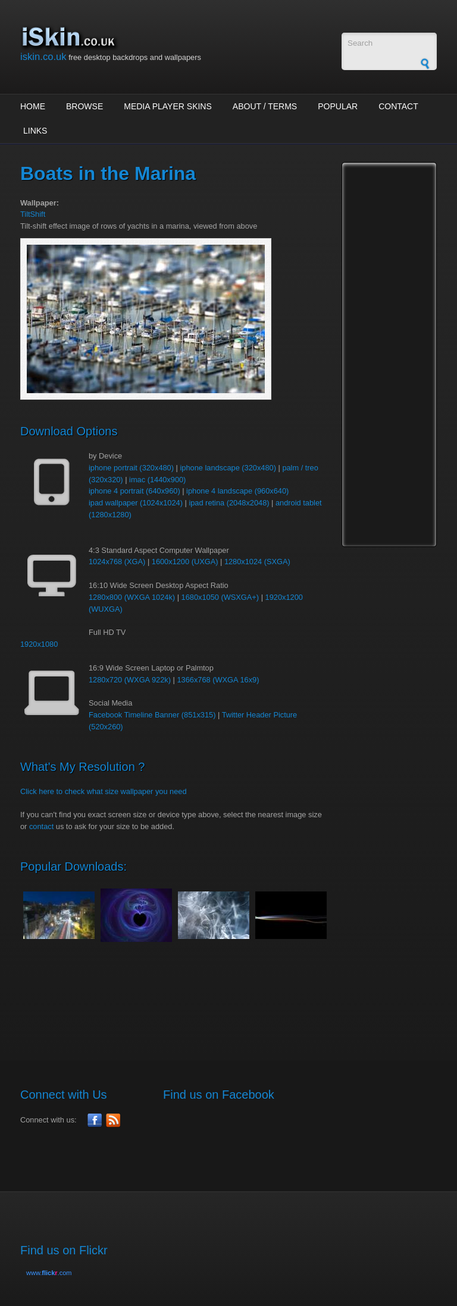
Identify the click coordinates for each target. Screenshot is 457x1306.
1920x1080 (39, 644)
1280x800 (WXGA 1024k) (132, 597)
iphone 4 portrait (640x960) (134, 490)
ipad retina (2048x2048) (229, 502)
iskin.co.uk (43, 56)
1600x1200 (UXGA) (185, 561)
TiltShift (32, 214)
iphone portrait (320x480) (131, 467)
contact (41, 826)
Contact (398, 106)
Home (32, 106)
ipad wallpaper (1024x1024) (136, 502)
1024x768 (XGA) (117, 561)
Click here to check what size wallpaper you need (103, 791)
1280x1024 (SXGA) (257, 561)
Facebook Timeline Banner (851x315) (152, 714)
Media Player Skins (168, 106)
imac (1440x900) (157, 479)
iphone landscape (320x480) (228, 467)
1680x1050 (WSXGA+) (220, 597)
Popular (338, 106)
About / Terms (265, 106)
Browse (84, 106)
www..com (48, 1272)
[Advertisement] (236, 995)
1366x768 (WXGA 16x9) (218, 679)
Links (35, 130)
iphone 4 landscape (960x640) (237, 490)
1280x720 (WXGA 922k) (130, 679)
